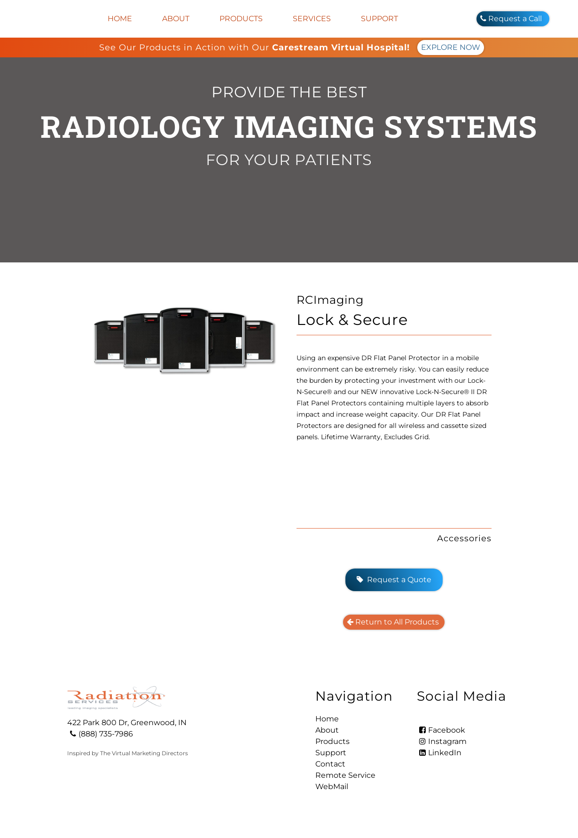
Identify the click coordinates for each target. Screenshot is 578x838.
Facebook (441, 730)
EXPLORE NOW (450, 47)
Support (379, 18)
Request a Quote (394, 579)
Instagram (442, 741)
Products (241, 18)
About (175, 18)
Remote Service (345, 775)
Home (120, 18)
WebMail (331, 786)
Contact (330, 763)
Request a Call (513, 18)
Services (312, 18)
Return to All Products (394, 621)
